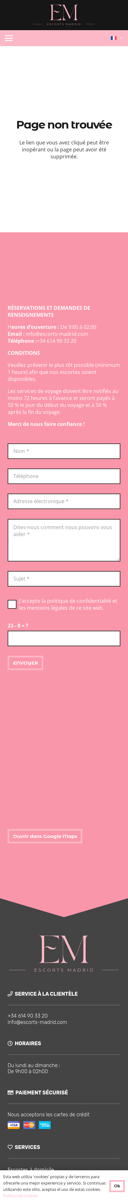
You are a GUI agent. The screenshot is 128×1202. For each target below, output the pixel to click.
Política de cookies (20, 1196)
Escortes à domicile (31, 1169)
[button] (9, 38)
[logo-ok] (64, 15)
